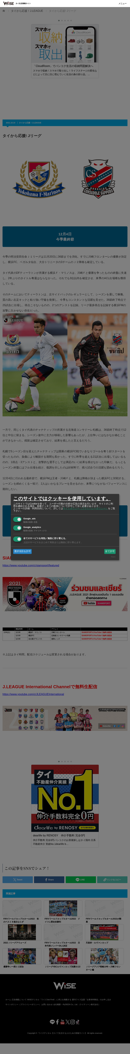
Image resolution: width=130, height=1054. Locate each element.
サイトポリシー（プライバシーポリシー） (85, 508)
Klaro (113, 557)
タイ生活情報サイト (23, 3)
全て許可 (110, 551)
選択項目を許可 (22, 551)
